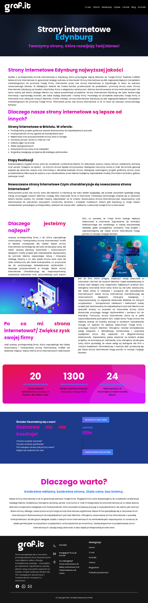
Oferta (96, 7)
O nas (88, 7)
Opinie (117, 7)
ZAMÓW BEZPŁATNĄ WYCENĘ (97, 452)
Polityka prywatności (98, 572)
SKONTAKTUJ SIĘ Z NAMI (96, 419)
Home (92, 547)
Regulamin (94, 567)
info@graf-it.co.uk (68, 553)
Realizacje (107, 7)
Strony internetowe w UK (69, 564)
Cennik (125, 7)
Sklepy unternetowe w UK (69, 567)
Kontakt (142, 7)
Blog (133, 7)
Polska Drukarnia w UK (67, 570)
